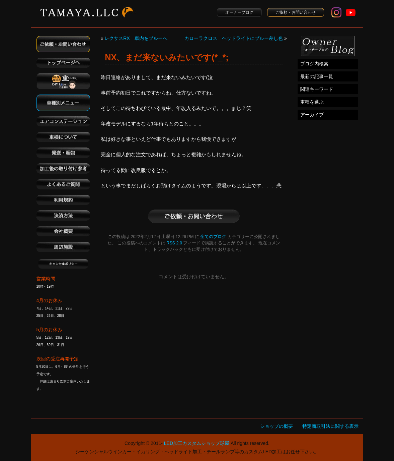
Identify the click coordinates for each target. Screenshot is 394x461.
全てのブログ (213, 236)
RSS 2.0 (174, 243)
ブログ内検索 (314, 63)
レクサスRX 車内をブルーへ (135, 38)
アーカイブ (312, 114)
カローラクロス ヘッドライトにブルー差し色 (233, 38)
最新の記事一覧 (316, 76)
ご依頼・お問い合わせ (295, 12)
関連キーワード (316, 89)
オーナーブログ (239, 12)
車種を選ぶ (312, 102)
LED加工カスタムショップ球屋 (196, 443)
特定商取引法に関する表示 (330, 426)
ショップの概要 (276, 426)
